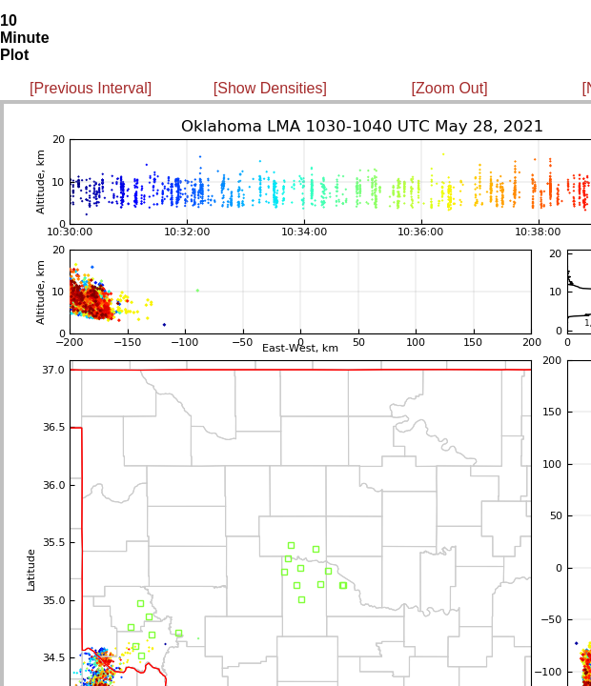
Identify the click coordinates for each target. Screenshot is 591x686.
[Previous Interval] (91, 88)
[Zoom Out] (450, 88)
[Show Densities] (270, 88)
